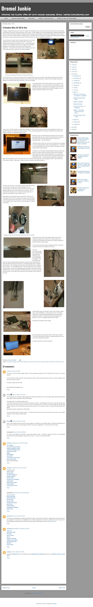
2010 (73, 127)
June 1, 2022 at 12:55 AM (18, 551)
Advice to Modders (78, 101)
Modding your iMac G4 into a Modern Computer (83, 147)
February (76, 122)
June (75, 90)
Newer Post (6, 587)
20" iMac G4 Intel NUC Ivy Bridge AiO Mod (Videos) (83, 156)
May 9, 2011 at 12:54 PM (14, 371)
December (76, 76)
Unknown (9, 443)
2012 (73, 71)
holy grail (43, 361)
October (76, 80)
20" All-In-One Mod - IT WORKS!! (79, 107)
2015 (73, 64)
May (75, 92)
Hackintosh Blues (77, 104)
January (76, 124)
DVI (35, 361)
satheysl (9, 551)
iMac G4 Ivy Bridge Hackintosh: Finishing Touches (83, 181)
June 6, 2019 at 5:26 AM (19, 516)
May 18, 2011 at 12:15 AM (18, 421)
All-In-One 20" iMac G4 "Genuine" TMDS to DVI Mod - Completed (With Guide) (83, 165)
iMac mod (58, 361)
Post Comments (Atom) (37, 593)
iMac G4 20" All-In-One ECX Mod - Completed (79, 95)
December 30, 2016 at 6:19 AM (19, 443)
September (77, 83)
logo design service (51, 521)
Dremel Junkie (16, 8)
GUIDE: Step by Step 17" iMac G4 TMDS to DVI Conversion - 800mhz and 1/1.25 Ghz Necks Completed (83, 140)
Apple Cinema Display (21, 361)
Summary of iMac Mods (18, 18)
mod (62, 361)
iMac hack (53, 361)
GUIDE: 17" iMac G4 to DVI (45, 18)
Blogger (55, 603)
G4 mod (38, 361)
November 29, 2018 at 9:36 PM (21, 492)
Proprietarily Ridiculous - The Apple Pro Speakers (83, 172)
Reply (8, 389)
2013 (73, 69)
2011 (73, 74)
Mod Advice (31, 18)
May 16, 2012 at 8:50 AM (20, 432)
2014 (73, 67)
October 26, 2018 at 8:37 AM (19, 467)
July (75, 87)
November (76, 78)
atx (28, 361)
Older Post (62, 587)
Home (6, 18)
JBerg (8, 394)
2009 (73, 129)
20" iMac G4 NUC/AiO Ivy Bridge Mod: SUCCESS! (83, 189)
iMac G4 (48, 361)
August (76, 85)
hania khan (10, 516)
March (75, 119)
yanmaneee (10, 528)
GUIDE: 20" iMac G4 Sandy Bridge (66, 18)
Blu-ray (31, 361)
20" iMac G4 (10, 361)
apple (14, 361)
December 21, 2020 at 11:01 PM (21, 528)
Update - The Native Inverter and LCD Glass (78, 111)
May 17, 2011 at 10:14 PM (18, 394)
